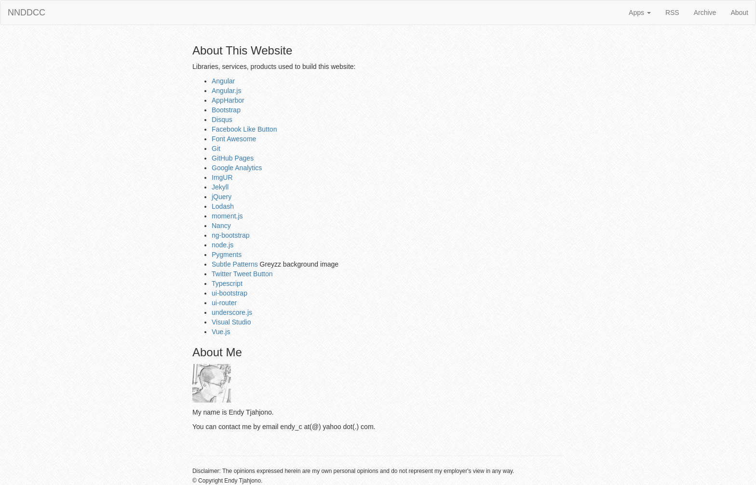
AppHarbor (228, 100)
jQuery (221, 197)
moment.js (227, 216)
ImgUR (222, 177)
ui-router (224, 303)
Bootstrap (226, 110)
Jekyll (220, 187)
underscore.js (232, 312)
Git (216, 148)
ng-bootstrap (231, 235)
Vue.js (221, 332)
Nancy (221, 225)
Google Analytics (237, 168)
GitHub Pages (233, 158)
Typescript (227, 283)
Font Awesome (234, 139)
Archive (705, 12)
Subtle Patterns (235, 264)
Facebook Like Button (244, 129)
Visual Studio (231, 322)
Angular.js (226, 90)
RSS (672, 12)
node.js (222, 245)
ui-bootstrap (229, 293)
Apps (640, 12)
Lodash (223, 206)
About (739, 12)
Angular (223, 81)
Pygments (227, 254)
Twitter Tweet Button (242, 274)
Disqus (222, 119)
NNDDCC (26, 12)
